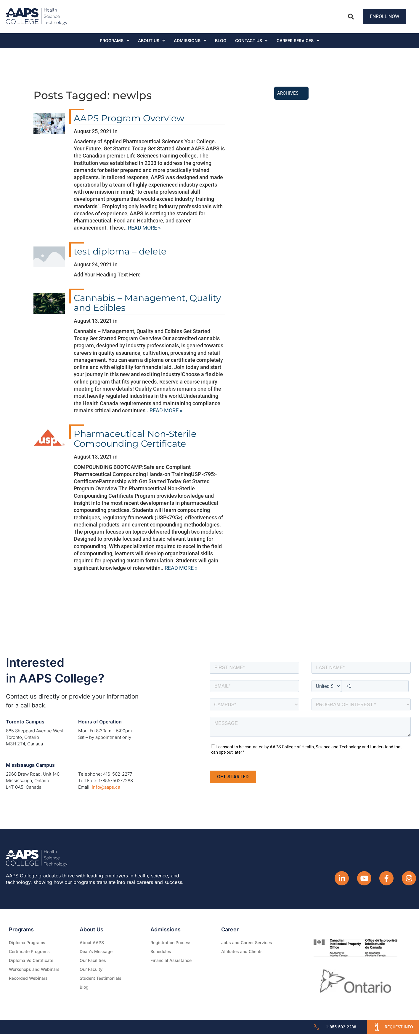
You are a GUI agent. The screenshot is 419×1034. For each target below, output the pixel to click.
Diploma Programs (27, 942)
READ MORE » (144, 228)
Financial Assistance (171, 960)
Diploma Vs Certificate (31, 960)
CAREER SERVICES (298, 40)
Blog (220, 40)
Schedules (160, 951)
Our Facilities (93, 960)
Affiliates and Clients (242, 951)
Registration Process (171, 942)
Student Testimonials (100, 978)
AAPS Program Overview (129, 118)
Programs (114, 40)
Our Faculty (91, 969)
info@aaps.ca (106, 787)
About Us (151, 40)
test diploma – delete (120, 251)
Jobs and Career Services (246, 942)
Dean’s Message (96, 951)
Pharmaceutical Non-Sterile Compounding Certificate (135, 438)
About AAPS (92, 942)
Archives (287, 93)
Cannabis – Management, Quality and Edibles (147, 302)
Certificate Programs (29, 951)
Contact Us (251, 40)
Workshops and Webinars (34, 969)
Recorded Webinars (28, 978)
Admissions (190, 40)
